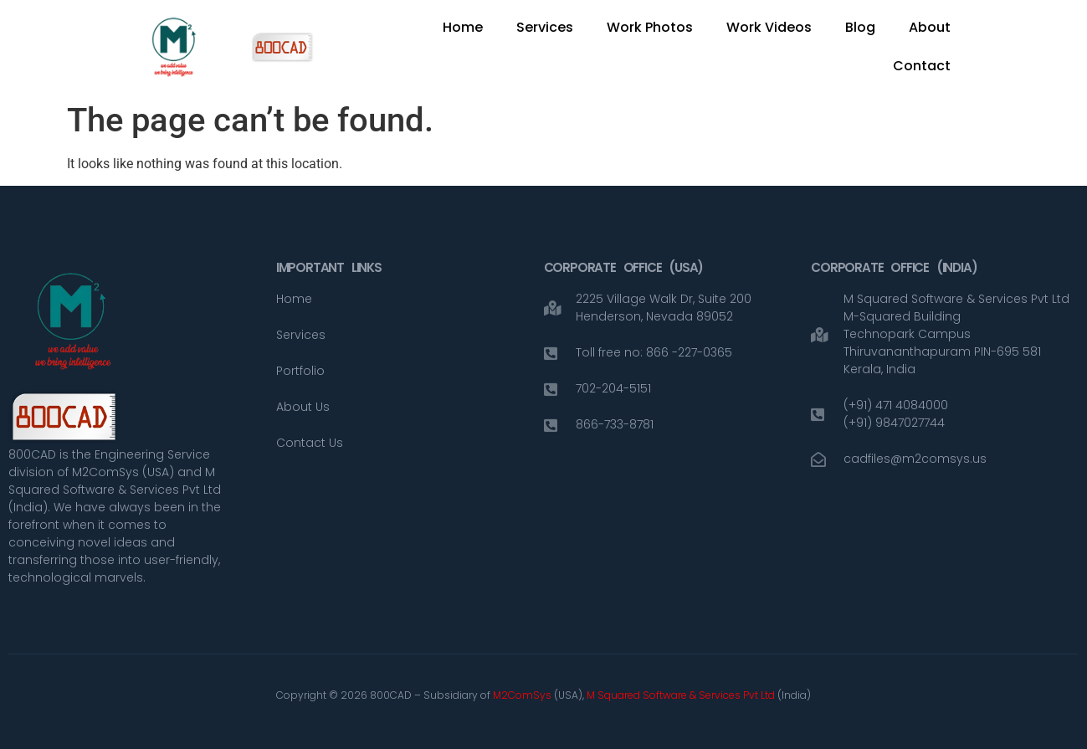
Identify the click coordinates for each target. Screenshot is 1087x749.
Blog (860, 27)
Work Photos (650, 27)
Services (544, 27)
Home (463, 27)
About (930, 27)
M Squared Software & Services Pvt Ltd (682, 695)
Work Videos (769, 27)
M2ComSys (522, 695)
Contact (922, 65)
